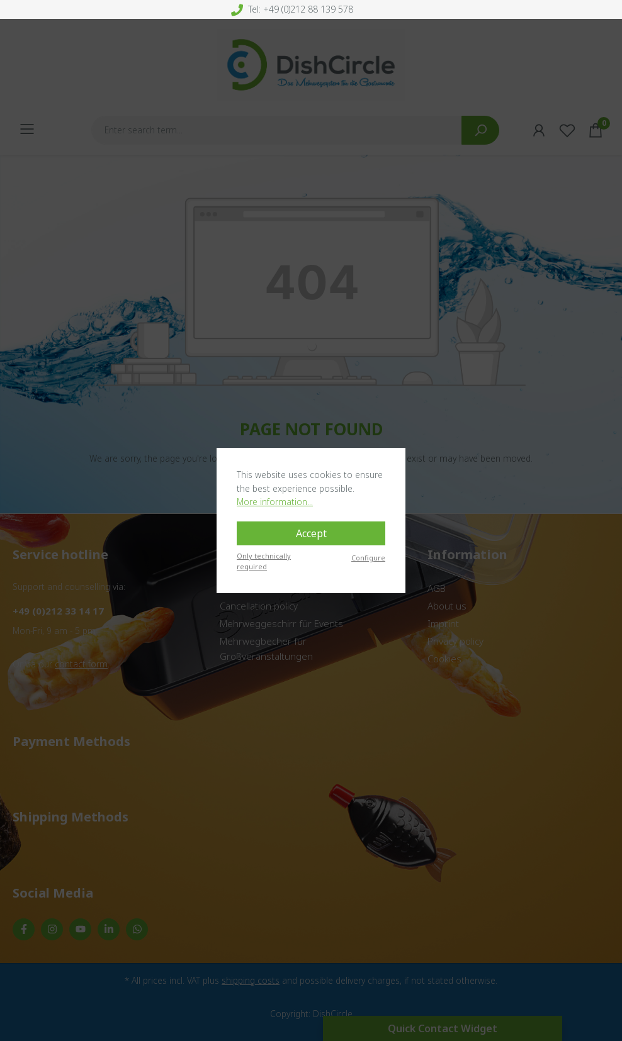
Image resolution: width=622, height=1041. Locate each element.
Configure (368, 557)
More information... (275, 502)
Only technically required (264, 561)
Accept (311, 533)
